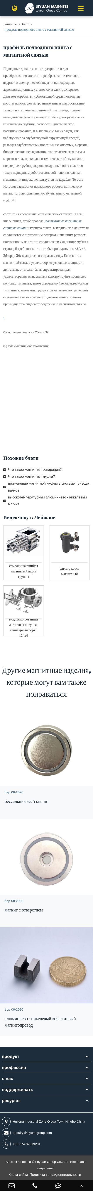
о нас (7, 1078)
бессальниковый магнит (27, 801)
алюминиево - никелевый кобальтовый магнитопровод (40, 1022)
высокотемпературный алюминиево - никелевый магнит (45, 500)
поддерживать (17, 1089)
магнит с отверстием (24, 910)
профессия (14, 1067)
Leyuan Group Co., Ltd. (52, 1162)
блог (25, 24)
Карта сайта (18, 1175)
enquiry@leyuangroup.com (27, 1132)
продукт (10, 1056)
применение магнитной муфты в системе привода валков (46, 487)
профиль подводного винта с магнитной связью (39, 29)
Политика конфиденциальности (55, 1175)
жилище (11, 24)
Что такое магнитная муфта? (29, 476)
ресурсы (11, 1100)
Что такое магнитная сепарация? (32, 469)
